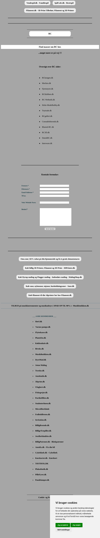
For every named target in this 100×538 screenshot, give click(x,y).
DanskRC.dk (47, 138)
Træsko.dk (39, 374)
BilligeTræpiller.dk (43, 434)
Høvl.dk (38, 325)
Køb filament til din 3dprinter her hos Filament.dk (50, 299)
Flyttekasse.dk (41, 336)
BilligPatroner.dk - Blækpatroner (49, 445)
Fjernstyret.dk (47, 89)
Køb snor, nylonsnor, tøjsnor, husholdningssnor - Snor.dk (50, 290)
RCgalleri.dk (47, 116)
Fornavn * (25, 186)
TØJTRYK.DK (41, 467)
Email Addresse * (28, 192)
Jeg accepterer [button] (62, 525)
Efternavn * (26, 189)
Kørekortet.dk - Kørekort (46, 461)
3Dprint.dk (40, 385)
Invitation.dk (40, 423)
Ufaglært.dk (40, 390)
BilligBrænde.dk (42, 429)
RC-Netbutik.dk (48, 100)
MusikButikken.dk (43, 358)
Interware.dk (47, 143)
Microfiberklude (42, 412)
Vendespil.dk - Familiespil (37, 3)
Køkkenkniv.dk (41, 347)
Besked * (25, 209)
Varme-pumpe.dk (42, 330)
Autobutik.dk (41, 379)
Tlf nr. (24, 196)
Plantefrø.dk (40, 341)
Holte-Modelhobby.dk (51, 105)
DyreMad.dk (40, 363)
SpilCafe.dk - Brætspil (64, 3)
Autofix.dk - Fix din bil (45, 451)
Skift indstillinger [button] (63, 530)
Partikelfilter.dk (42, 401)
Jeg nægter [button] (76, 525)
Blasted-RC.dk (48, 127)
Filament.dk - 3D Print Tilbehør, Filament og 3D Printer (50, 10)
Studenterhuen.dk (43, 407)
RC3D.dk (46, 132)
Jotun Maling (41, 369)
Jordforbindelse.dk (43, 440)
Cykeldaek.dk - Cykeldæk (46, 456)
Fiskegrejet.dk (41, 396)
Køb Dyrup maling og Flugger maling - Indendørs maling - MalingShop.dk (50, 281)
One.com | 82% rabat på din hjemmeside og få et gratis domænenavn (50, 262)
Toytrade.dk (47, 110)
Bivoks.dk (39, 352)
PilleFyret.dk (40, 478)
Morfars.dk (46, 83)
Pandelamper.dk (42, 483)
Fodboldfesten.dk (42, 418)
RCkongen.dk (47, 78)
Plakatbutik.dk (41, 473)
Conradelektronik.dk (50, 121)
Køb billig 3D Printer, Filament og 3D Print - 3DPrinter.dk (50, 271)
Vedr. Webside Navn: (29, 202)
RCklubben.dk (48, 94)
